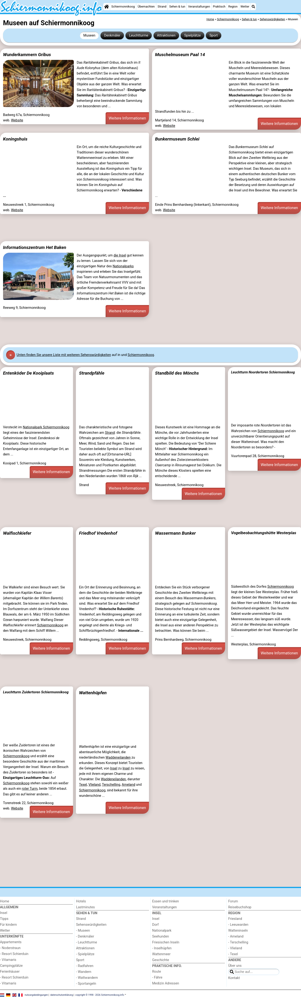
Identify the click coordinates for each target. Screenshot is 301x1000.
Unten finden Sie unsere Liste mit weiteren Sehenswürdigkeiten (63, 355)
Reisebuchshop (239, 907)
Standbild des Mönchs (177, 373)
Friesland (235, 919)
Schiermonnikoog (123, 6)
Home (4, 901)
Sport (214, 35)
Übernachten (146, 6)
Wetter (244, 6)
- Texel (233, 954)
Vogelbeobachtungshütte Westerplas (263, 532)
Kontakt (234, 978)
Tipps (4, 919)
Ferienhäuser (10, 972)
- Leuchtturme (86, 942)
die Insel (120, 255)
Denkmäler (112, 35)
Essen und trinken (165, 901)
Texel (83, 785)
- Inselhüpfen (162, 948)
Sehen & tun (177, 6)
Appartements (10, 942)
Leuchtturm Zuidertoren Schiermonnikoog (36, 692)
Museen (89, 35)
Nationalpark (162, 931)
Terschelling (111, 785)
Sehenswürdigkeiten (91, 925)
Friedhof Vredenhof (98, 533)
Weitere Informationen (127, 118)
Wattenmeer (161, 954)
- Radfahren (84, 966)
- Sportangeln (86, 984)
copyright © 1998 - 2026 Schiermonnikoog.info (99, 994)
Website (17, 120)
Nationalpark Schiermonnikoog (46, 427)
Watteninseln (238, 931)
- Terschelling (238, 942)
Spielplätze (192, 35)
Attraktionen (166, 35)
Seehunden (160, 936)
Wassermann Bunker (175, 533)
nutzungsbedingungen (36, 994)
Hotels (81, 901)
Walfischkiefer (17, 533)
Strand (162, 6)
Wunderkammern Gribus (27, 54)
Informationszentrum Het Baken (34, 247)
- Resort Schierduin (14, 954)
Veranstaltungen (199, 6)
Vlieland (94, 785)
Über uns (235, 966)
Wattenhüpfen (93, 692)
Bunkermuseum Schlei (177, 139)
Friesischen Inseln (165, 942)
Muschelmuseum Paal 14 (180, 54)
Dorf (155, 925)
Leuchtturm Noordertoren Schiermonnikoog (263, 372)
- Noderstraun (10, 948)
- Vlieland (235, 948)
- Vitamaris (8, 960)
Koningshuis (15, 139)
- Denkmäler (85, 936)
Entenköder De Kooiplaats (28, 373)
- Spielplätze (85, 954)
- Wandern (83, 972)
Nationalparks (123, 266)
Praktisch (219, 6)
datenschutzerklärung (61, 994)
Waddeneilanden (118, 758)
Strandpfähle (91, 373)
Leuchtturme (138, 35)
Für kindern (8, 925)
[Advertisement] (141, 227)
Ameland (128, 785)
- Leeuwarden (238, 925)
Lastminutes (85, 907)
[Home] (106, 6)
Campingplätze (11, 966)
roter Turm (30, 789)
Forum (233, 901)
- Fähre (157, 977)
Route (156, 972)
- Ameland (235, 936)
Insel (113, 768)
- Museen (83, 931)
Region (233, 6)
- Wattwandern (87, 978)
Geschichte (160, 960)
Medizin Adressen (165, 983)
